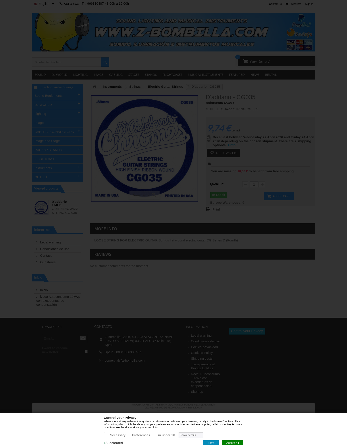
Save (211, 442)
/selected (113, 443)
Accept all (232, 442)
